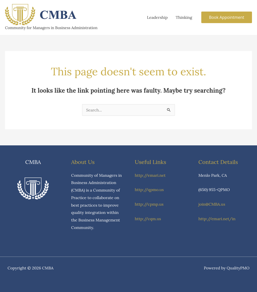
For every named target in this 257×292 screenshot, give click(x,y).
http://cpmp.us (149, 204)
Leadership (157, 17)
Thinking (184, 17)
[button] (226, 17)
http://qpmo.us (149, 189)
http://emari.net (150, 175)
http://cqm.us (148, 218)
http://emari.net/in (217, 218)
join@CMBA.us (212, 204)
